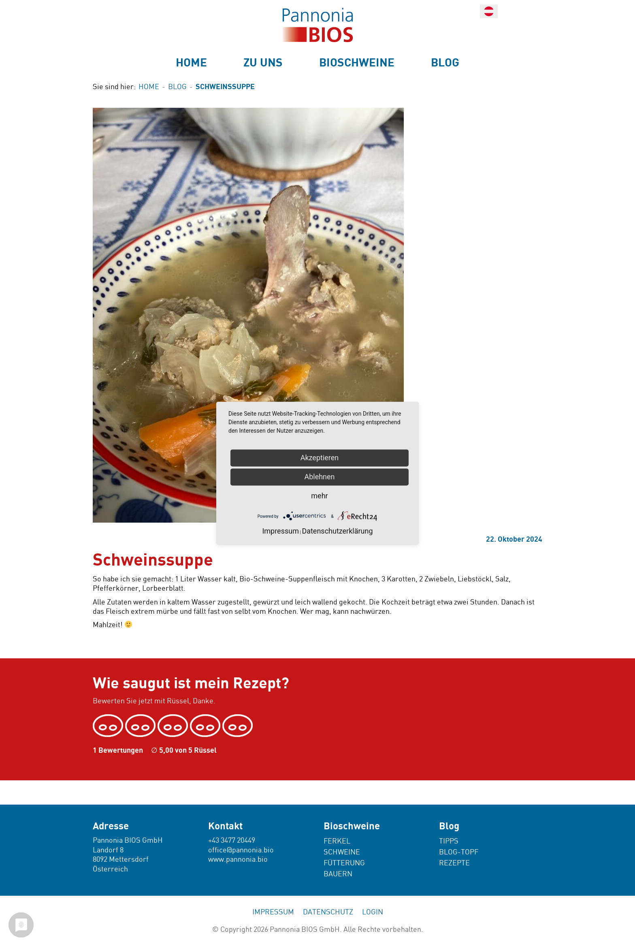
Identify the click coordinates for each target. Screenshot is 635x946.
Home (191, 63)
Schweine (342, 852)
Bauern (338, 874)
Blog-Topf (458, 852)
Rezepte (454, 863)
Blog (445, 63)
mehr (319, 495)
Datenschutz (328, 912)
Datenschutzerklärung (337, 531)
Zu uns (263, 63)
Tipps (448, 841)
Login (372, 912)
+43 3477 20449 (231, 840)
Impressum (273, 912)
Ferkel (337, 841)
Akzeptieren (319, 457)
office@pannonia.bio (241, 850)
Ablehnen (319, 476)
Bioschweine (356, 63)
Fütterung (344, 863)
